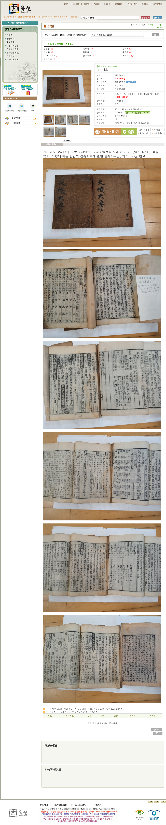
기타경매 (11, 56)
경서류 (125, 48)
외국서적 (126, 55)
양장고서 (11, 38)
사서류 (47, 52)
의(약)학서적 (49, 55)
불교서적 (87, 55)
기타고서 (48, 59)
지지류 (86, 52)
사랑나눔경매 (13, 59)
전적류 (10, 34)
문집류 (47, 48)
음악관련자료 (13, 52)
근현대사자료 (13, 49)
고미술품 (11, 42)
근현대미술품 (13, 45)
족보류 (86, 48)
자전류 (125, 52)
